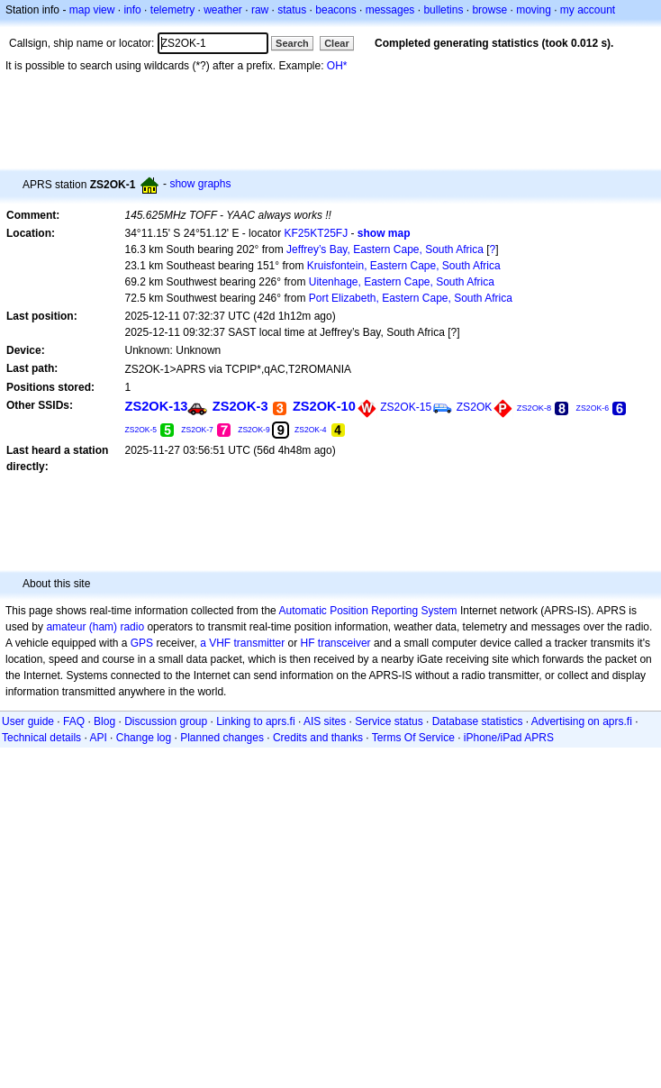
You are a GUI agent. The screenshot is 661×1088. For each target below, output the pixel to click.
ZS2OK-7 (197, 429)
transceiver (344, 643)
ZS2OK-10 (324, 406)
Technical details (41, 737)
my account (587, 10)
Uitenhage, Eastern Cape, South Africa (401, 282)
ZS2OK (475, 407)
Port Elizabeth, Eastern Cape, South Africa (410, 298)
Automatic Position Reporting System (367, 610)
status (291, 10)
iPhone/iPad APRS (509, 737)
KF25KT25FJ (316, 233)
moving (533, 10)
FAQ (74, 721)
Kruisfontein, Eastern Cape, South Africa (404, 265)
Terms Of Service (413, 737)
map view (92, 10)
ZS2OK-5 (141, 429)
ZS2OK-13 (156, 406)
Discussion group (165, 721)
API (97, 737)
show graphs (200, 183)
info (131, 10)
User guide (28, 721)
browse (489, 10)
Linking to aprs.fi (255, 721)
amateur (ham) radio (95, 627)
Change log (143, 737)
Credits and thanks (318, 737)
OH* (337, 65)
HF (308, 643)
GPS (142, 643)
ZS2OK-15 (405, 407)
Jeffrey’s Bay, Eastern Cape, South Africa (385, 249)
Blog (104, 721)
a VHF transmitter (242, 643)
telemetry (172, 10)
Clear (336, 43)
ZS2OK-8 (534, 408)
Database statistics (477, 721)
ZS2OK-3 (240, 406)
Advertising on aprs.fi (581, 721)
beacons (335, 10)
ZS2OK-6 (592, 408)
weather (223, 10)
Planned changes (222, 737)
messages (390, 10)
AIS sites (324, 721)
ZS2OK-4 (310, 429)
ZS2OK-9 (254, 429)
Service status (388, 721)
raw (259, 10)
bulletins (443, 10)
